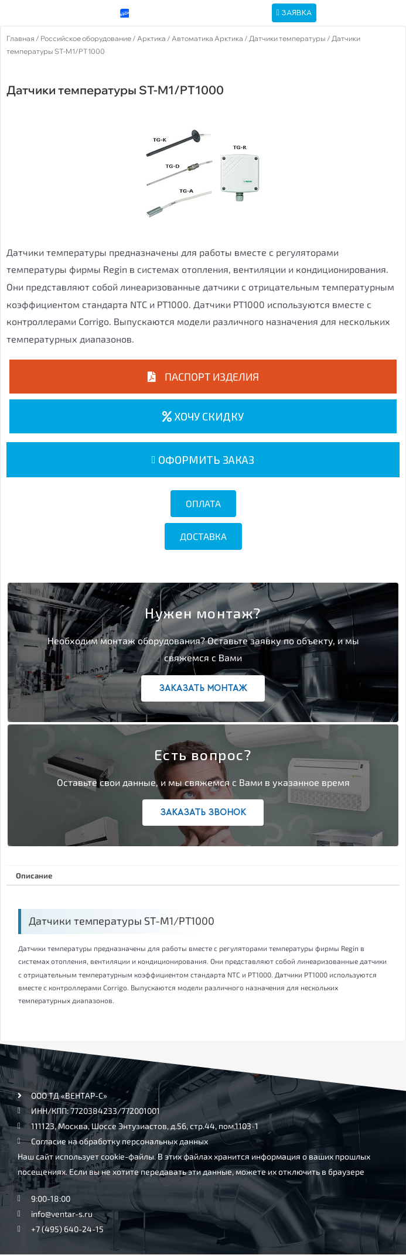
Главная (20, 38)
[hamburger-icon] (359, 13)
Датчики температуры (287, 38)
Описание (34, 875)
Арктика (151, 38)
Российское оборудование (85, 38)
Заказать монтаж (203, 688)
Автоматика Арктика (207, 38)
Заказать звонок (203, 812)
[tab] (33, 875)
